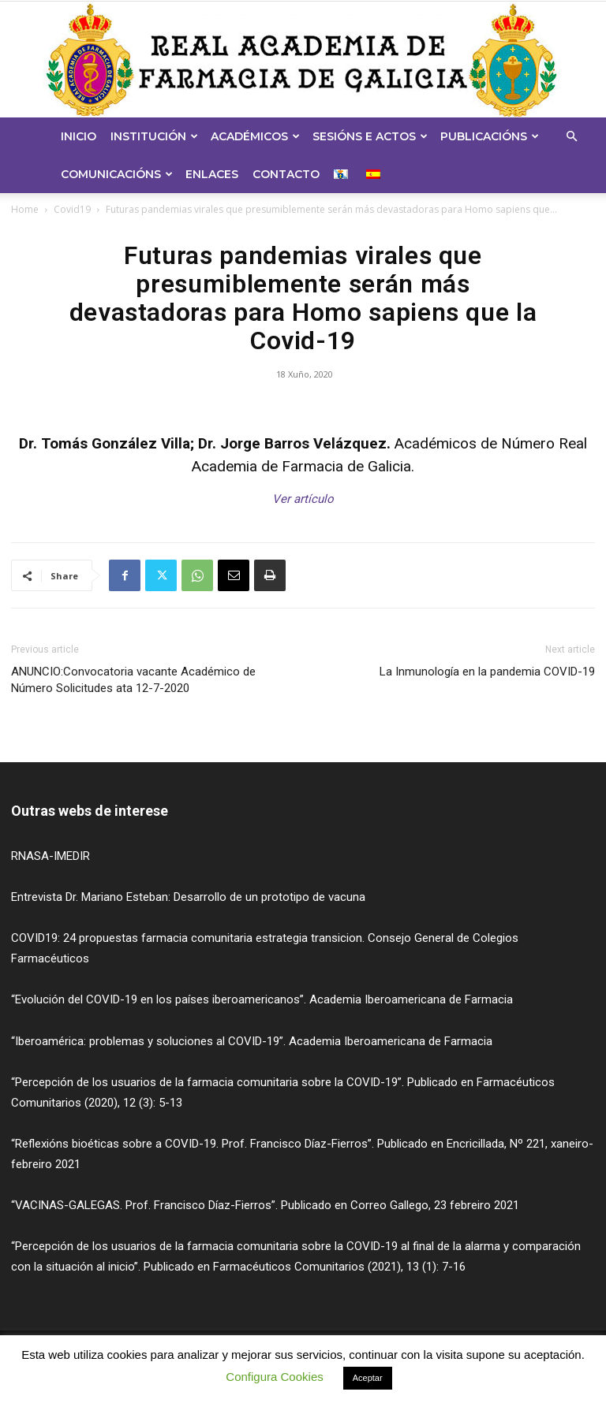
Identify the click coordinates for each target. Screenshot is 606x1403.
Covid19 (72, 209)
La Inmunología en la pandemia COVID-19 (487, 671)
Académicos (255, 136)
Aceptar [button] (368, 1378)
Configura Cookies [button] (274, 1376)
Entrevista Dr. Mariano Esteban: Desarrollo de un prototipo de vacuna (188, 897)
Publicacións (489, 136)
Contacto (286, 174)
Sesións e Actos (370, 136)
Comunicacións (117, 174)
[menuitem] (343, 174)
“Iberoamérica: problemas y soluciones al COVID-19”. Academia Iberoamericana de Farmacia (251, 1041)
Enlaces (211, 174)
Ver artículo (303, 499)
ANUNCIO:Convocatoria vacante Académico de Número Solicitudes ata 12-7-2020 (133, 679)
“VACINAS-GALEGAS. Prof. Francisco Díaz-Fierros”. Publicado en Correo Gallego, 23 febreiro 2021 (265, 1205)
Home (25, 209)
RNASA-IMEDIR (50, 856)
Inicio (78, 136)
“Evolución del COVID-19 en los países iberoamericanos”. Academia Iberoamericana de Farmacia (262, 999)
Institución (154, 136)
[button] (571, 136)
